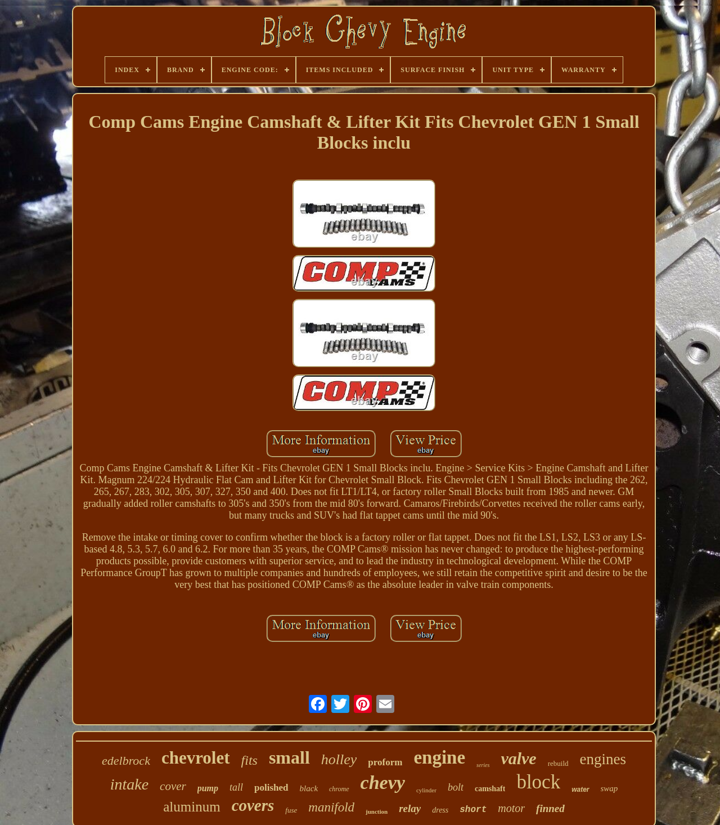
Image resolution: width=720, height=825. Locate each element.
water (580, 789)
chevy (383, 782)
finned (550, 808)
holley (339, 759)
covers (253, 805)
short (473, 810)
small (289, 757)
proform (385, 762)
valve (518, 758)
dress (440, 810)
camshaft (490, 788)
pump (207, 788)
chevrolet (195, 758)
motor (511, 808)
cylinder (426, 790)
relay (410, 808)
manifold (331, 807)
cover (173, 786)
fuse (291, 810)
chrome (339, 789)
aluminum (191, 806)
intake (129, 784)
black (309, 788)
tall (236, 787)
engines (603, 759)
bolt (456, 787)
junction (377, 811)
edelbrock (126, 760)
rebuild (558, 763)
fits (249, 760)
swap (609, 788)
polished (271, 787)
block (538, 782)
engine (439, 757)
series (482, 765)
